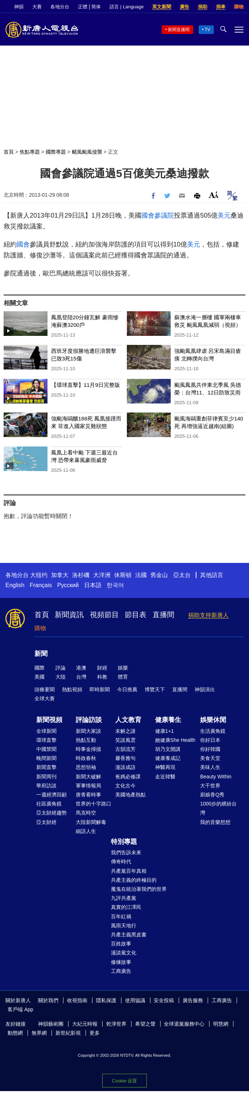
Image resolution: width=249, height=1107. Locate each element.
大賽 (37, 6)
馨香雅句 (125, 758)
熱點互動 (86, 740)
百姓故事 (121, 943)
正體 (82, 6)
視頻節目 (104, 615)
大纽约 (38, 575)
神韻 (19, 6)
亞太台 (182, 575)
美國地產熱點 (130, 795)
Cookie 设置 (124, 1081)
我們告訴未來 (126, 852)
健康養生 (168, 719)
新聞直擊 (46, 767)
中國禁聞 (46, 749)
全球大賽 (44, 698)
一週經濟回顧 (51, 795)
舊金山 (159, 575)
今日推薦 (127, 689)
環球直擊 (46, 740)
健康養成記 (167, 758)
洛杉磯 (81, 575)
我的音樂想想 (215, 822)
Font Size (213, 195)
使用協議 (135, 1000)
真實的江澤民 (126, 907)
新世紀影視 (68, 1033)
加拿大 (60, 575)
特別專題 (124, 841)
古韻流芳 (125, 749)
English (14, 585)
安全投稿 (164, 1000)
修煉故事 (121, 962)
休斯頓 (123, 575)
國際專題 (56, 152)
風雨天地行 (123, 925)
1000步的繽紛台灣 (218, 808)
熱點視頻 (72, 689)
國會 (147, 215)
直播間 (163, 615)
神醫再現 (165, 767)
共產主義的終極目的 (134, 880)
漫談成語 (125, 767)
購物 (239, 6)
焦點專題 (30, 152)
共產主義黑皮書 (128, 934)
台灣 (81, 677)
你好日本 (210, 740)
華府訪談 (46, 785)
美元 (224, 215)
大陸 (60, 677)
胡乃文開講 (167, 749)
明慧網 (220, 1024)
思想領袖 (86, 767)
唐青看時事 (88, 795)
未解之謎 (125, 731)
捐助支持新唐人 (208, 615)
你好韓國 (210, 749)
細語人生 (86, 831)
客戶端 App (20, 1009)
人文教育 (128, 719)
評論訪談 (89, 719)
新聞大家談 (88, 731)
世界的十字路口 (93, 804)
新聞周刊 (46, 776)
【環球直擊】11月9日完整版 (85, 385)
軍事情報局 (88, 785)
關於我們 (48, 1000)
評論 (60, 668)
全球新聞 (46, 731)
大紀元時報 (84, 1024)
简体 (96, 6)
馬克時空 (86, 813)
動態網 (15, 1033)
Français (41, 585)
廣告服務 (193, 1000)
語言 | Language (126, 6)
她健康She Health (175, 740)
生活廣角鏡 (212, 731)
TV (207, 29)
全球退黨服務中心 (184, 1024)
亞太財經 (46, 822)
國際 (39, 668)
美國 (39, 677)
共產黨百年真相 (128, 871)
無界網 (39, 1033)
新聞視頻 (49, 719)
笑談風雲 (125, 740)
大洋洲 (102, 575)
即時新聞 (100, 689)
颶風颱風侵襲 (87, 152)
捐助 (202, 6)
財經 (102, 668)
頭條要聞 (44, 689)
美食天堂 (210, 758)
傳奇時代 (121, 861)
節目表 (135, 615)
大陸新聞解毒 (91, 822)
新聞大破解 (88, 776)
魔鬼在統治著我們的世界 (139, 889)
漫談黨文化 (123, 953)
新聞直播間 (179, 29)
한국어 (115, 585)
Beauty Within (215, 776)
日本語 (92, 585)
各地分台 (59, 6)
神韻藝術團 (50, 1024)
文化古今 (125, 785)
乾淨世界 (116, 1024)
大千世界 (210, 785)
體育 (123, 677)
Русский (68, 585)
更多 (95, 1033)
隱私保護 (106, 1000)
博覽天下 (155, 689)
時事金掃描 (88, 749)
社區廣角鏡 (49, 804)
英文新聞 (161, 6)
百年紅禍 (121, 916)
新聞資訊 (69, 615)
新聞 (40, 653)
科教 (102, 677)
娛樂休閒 (213, 719)
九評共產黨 (123, 898)
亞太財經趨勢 (51, 813)
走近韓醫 (165, 776)
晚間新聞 (46, 758)
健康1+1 (164, 731)
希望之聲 (145, 1024)
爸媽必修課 (128, 776)
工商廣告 (121, 971)
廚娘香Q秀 (212, 795)
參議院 (164, 215)
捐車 (220, 6)
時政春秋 (86, 758)
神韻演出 (205, 689)
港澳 (81, 668)
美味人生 (210, 767)
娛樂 (123, 668)
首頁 (9, 152)
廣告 (184, 6)
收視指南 (77, 1000)
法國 (141, 575)
